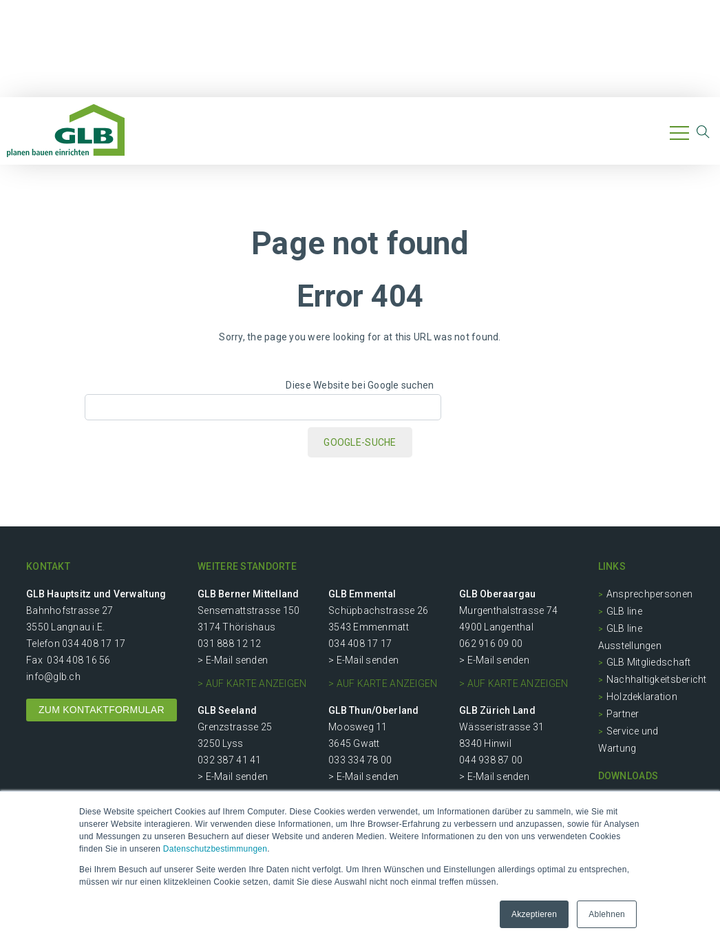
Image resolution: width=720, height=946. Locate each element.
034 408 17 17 (93, 643)
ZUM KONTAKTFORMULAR (102, 709)
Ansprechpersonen (649, 593)
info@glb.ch (53, 676)
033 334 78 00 (360, 759)
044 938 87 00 (490, 759)
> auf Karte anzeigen (252, 683)
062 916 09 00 (490, 643)
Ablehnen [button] (607, 914)
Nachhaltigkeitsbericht (656, 679)
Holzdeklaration (641, 696)
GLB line (624, 611)
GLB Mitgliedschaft (648, 662)
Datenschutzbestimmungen (215, 849)
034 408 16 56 (78, 660)
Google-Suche (360, 442)
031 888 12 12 (229, 643)
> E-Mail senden (233, 660)
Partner (622, 713)
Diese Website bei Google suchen (360, 385)
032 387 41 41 (229, 759)
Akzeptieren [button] (534, 914)
